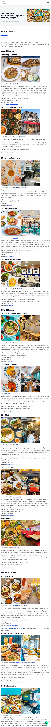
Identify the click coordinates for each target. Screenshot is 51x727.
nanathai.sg (9, 305)
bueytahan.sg (10, 256)
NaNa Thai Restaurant (19, 289)
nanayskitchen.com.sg (12, 104)
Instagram (15, 625)
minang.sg (9, 155)
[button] (48, 2)
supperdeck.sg (10, 515)
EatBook (15, 84)
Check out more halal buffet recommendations (14, 628)
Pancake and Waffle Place (20, 662)
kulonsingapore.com (12, 464)
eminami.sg (9, 361)
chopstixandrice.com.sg (13, 412)
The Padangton (17, 715)
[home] (4, 2)
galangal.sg (9, 568)
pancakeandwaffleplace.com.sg (15, 683)
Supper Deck (16, 497)
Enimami (15, 343)
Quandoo (30, 289)
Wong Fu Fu (24, 605)
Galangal (15, 547)
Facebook (9, 205)
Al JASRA (23, 187)
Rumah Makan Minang (19, 136)
